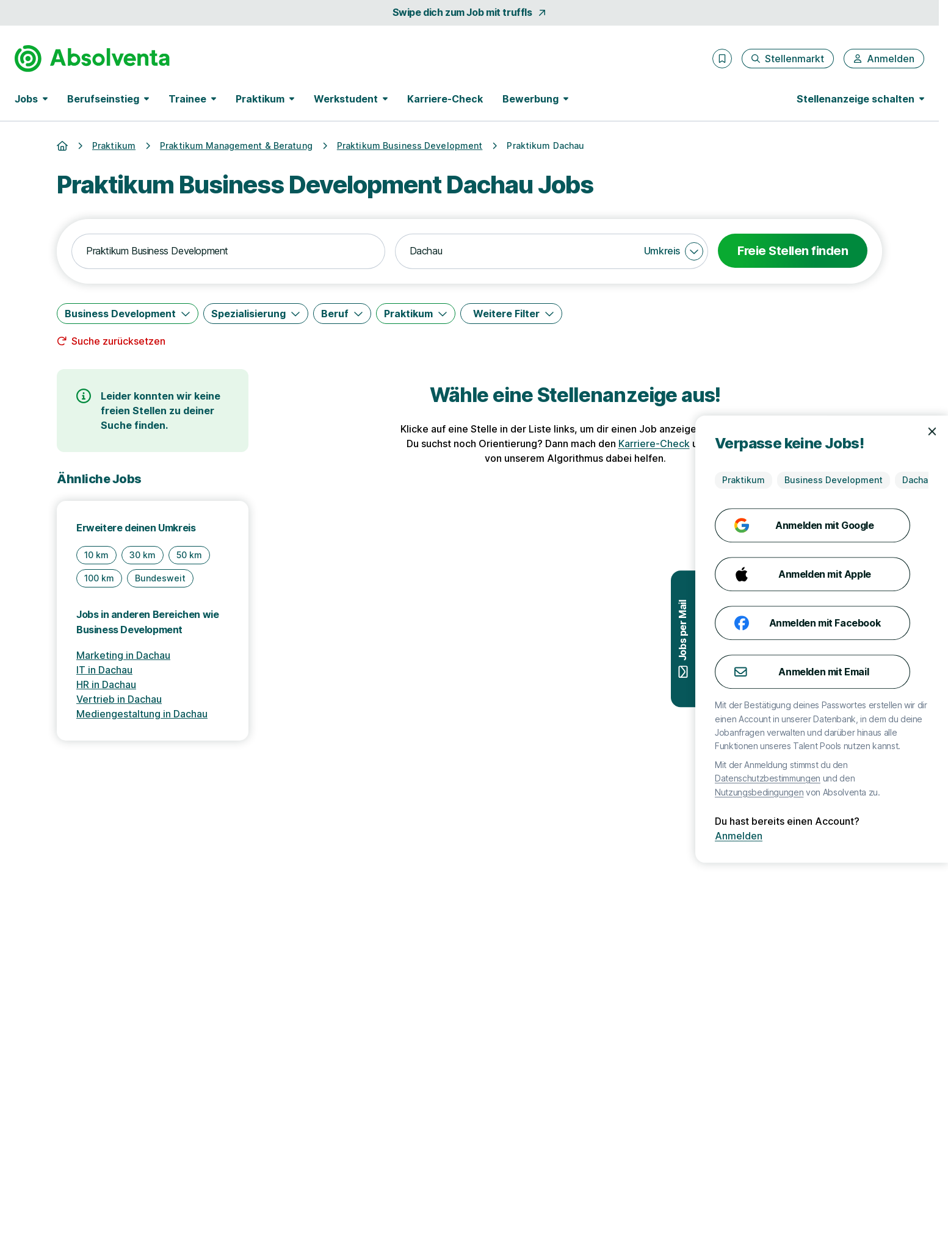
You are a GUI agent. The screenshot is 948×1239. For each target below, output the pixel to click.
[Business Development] (127, 313)
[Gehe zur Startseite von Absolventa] (92, 58)
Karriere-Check (445, 99)
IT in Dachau (104, 670)
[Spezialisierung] (255, 313)
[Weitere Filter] (511, 313)
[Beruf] (342, 313)
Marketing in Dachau (123, 655)
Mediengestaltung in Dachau (142, 714)
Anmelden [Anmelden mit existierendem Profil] (910, 836)
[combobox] (228, 251)
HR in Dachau (106, 684)
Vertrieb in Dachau (119, 699)
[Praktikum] (415, 313)
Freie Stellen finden (792, 250)
